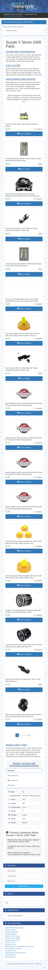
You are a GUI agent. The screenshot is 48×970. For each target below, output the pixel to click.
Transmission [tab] (13, 775)
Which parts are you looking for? (13, 27)
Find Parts (24, 886)
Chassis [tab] (11, 785)
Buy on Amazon (24, 134)
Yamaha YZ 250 (10, 942)
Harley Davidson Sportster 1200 (15, 953)
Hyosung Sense (10, 957)
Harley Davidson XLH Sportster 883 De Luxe (19, 946)
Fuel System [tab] (13, 780)
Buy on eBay (24, 169)
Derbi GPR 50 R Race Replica (14, 928)
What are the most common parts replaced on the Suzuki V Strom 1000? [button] (23, 841)
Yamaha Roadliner (11, 934)
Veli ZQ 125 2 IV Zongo (12, 936)
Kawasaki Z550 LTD (11, 932)
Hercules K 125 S (10, 944)
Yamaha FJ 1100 (10, 951)
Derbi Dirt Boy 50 (10, 955)
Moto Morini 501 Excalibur (13, 948)
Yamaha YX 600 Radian (12, 938)
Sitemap (38, 964)
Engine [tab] (11, 770)
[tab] (24, 841)
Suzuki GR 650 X (10, 930)
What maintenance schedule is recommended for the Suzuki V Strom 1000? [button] (24, 853)
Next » (29, 735)
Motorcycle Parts (25, 964)
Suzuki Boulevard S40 (12, 940)
